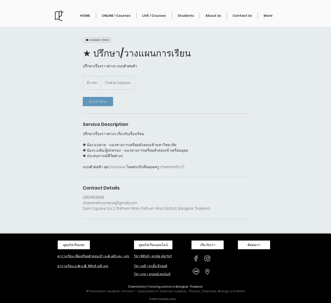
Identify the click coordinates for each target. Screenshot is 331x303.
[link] (98, 101)
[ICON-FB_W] (196, 258)
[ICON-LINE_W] (196, 272)
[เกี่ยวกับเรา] (207, 244)
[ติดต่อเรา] (254, 244)
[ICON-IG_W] (207, 258)
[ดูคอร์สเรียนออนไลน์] (153, 244)
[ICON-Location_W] (207, 272)
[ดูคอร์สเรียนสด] (73, 244)
